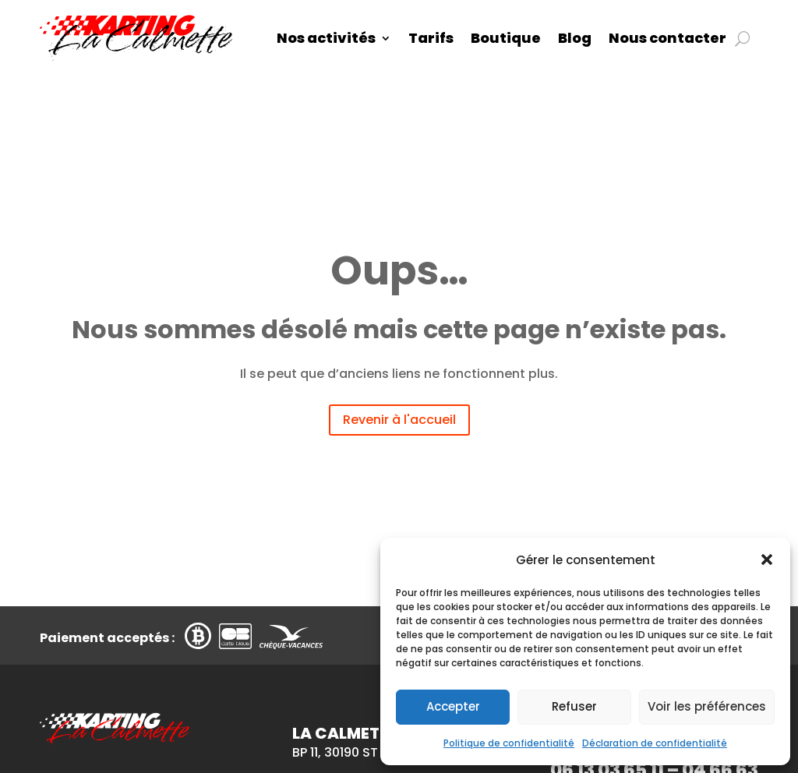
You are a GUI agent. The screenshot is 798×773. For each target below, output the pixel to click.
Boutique (506, 38)
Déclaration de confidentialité (654, 743)
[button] (767, 559)
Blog (574, 38)
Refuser (574, 706)
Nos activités (326, 38)
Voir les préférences (707, 706)
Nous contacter (667, 38)
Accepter (453, 706)
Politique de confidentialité (508, 743)
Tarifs (431, 38)
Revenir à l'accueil (399, 420)
